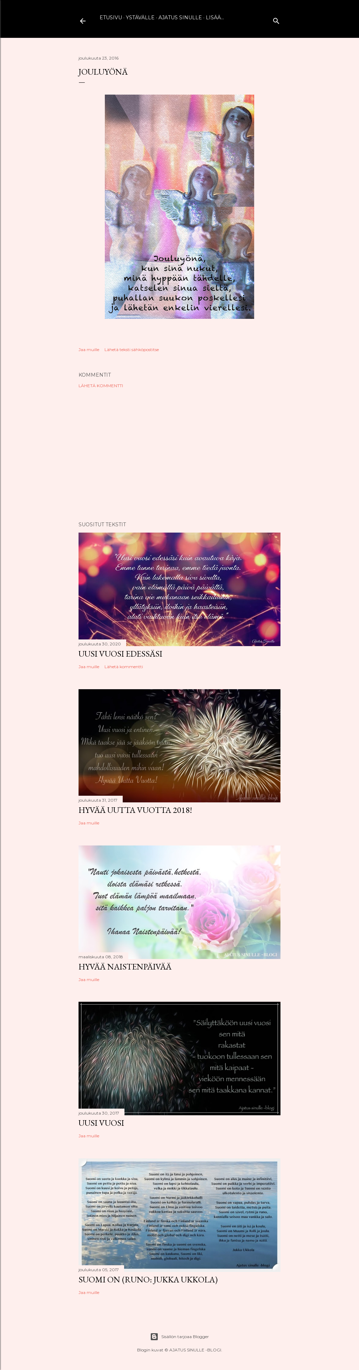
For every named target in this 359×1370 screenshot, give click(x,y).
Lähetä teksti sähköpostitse (131, 349)
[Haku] (276, 19)
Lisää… (215, 17)
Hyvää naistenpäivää (125, 966)
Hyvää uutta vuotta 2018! (135, 809)
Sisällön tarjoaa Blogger (179, 1337)
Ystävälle (140, 17)
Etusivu (111, 17)
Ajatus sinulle (180, 17)
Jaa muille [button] (89, 349)
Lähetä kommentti (101, 385)
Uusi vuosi (101, 1122)
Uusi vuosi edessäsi (120, 653)
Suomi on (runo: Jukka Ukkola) (148, 1279)
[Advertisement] (179, 455)
